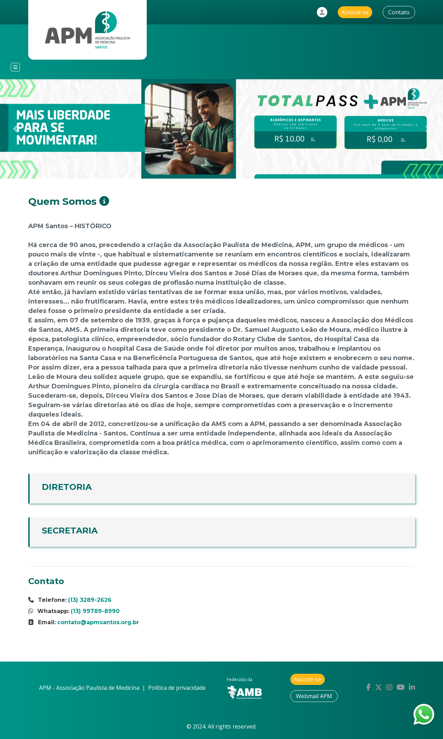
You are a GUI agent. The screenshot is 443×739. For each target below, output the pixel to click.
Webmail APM (314, 696)
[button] (15, 129)
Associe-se (355, 12)
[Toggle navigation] (15, 67)
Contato (399, 12)
